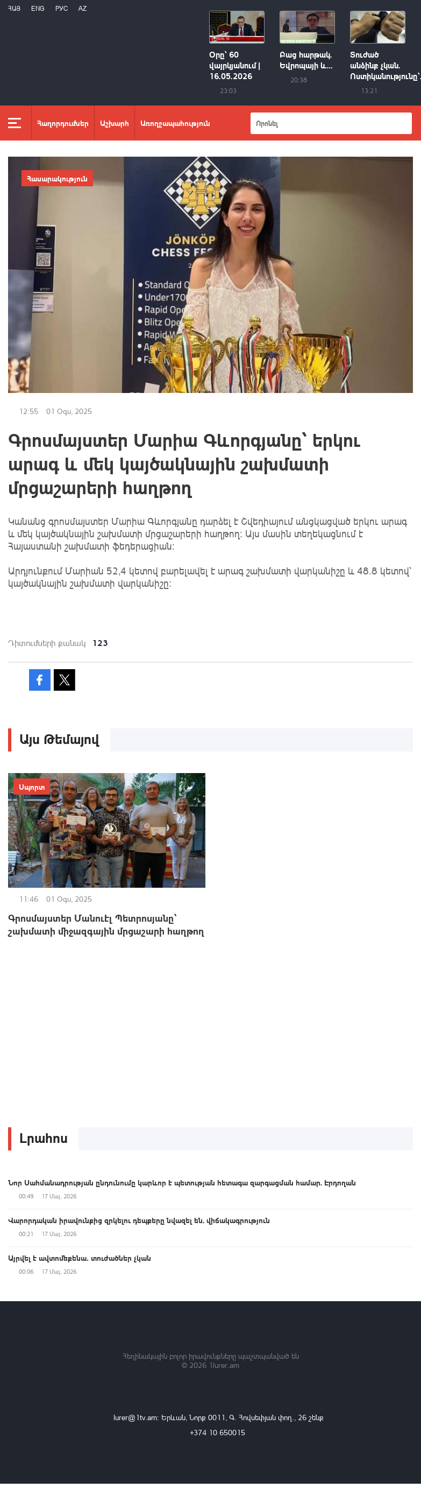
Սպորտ (32, 786)
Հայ (14, 8)
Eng (38, 8)
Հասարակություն (57, 178)
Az (83, 8)
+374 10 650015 (217, 1432)
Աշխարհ (114, 123)
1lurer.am (224, 1365)
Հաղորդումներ (63, 123)
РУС (61, 8)
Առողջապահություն (175, 123)
